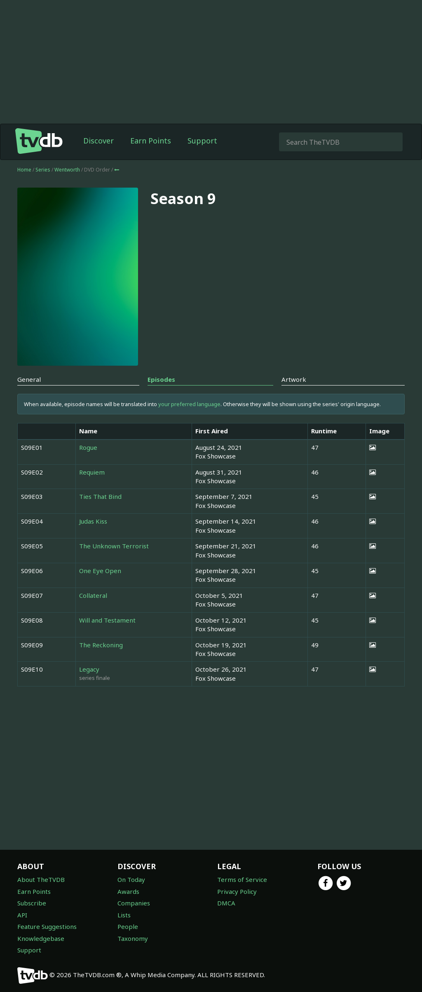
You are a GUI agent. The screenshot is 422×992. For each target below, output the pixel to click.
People (127, 926)
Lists (124, 915)
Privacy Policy (237, 891)
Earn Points (150, 141)
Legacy (89, 669)
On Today (131, 879)
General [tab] (29, 379)
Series (42, 169)
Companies (133, 903)
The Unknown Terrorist (114, 546)
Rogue (88, 447)
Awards (128, 891)
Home (24, 169)
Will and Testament (107, 620)
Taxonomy (132, 938)
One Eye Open (100, 571)
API (22, 915)
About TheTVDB (41, 879)
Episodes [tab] (161, 379)
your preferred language (189, 404)
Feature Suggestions (47, 926)
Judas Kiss (93, 521)
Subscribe (31, 903)
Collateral (93, 595)
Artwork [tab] (293, 379)
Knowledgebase (40, 938)
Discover (98, 141)
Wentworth (67, 169)
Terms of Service (242, 879)
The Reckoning (101, 645)
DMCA (226, 903)
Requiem (92, 472)
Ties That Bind (100, 496)
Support (202, 141)
